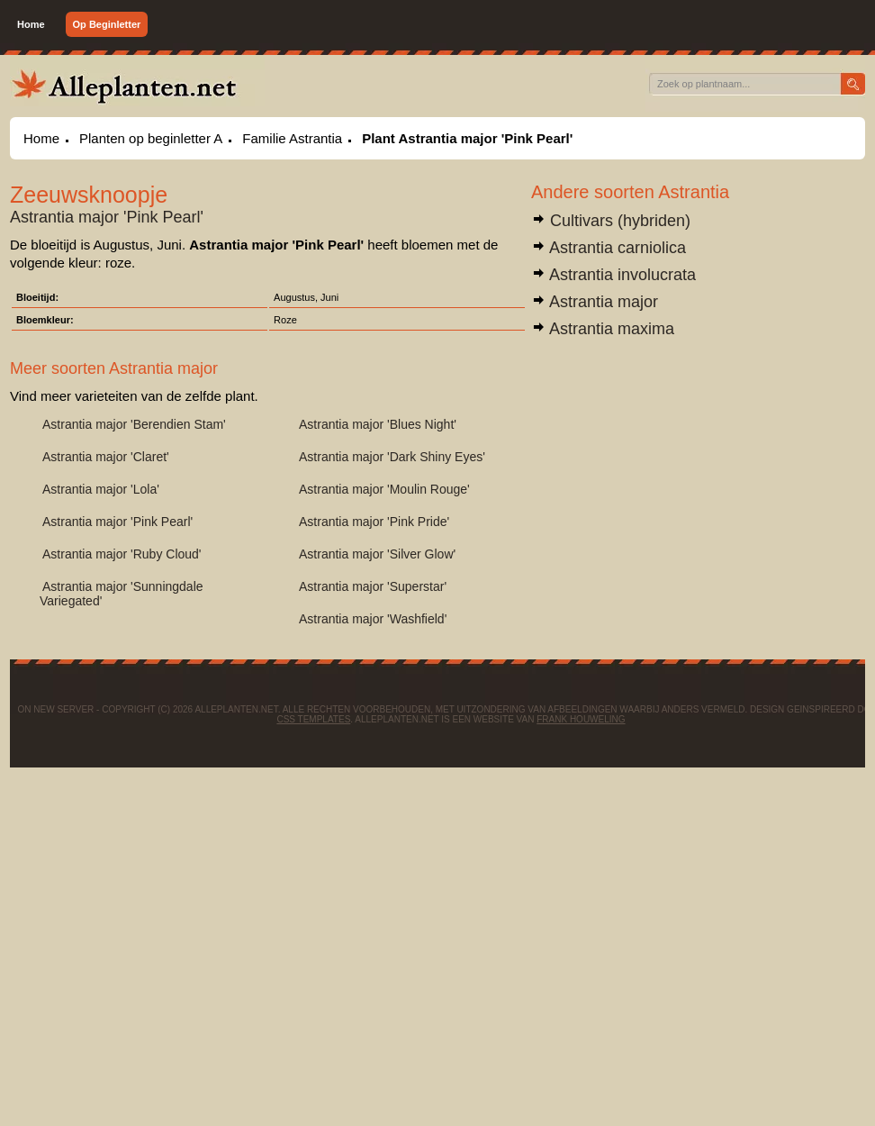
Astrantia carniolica (608, 248)
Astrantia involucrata (613, 275)
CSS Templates (313, 719)
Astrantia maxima (602, 329)
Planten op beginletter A (150, 138)
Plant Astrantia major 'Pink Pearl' (467, 138)
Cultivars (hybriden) (610, 221)
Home (31, 24)
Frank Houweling (581, 719)
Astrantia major (594, 302)
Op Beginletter (107, 24)
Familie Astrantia (292, 138)
